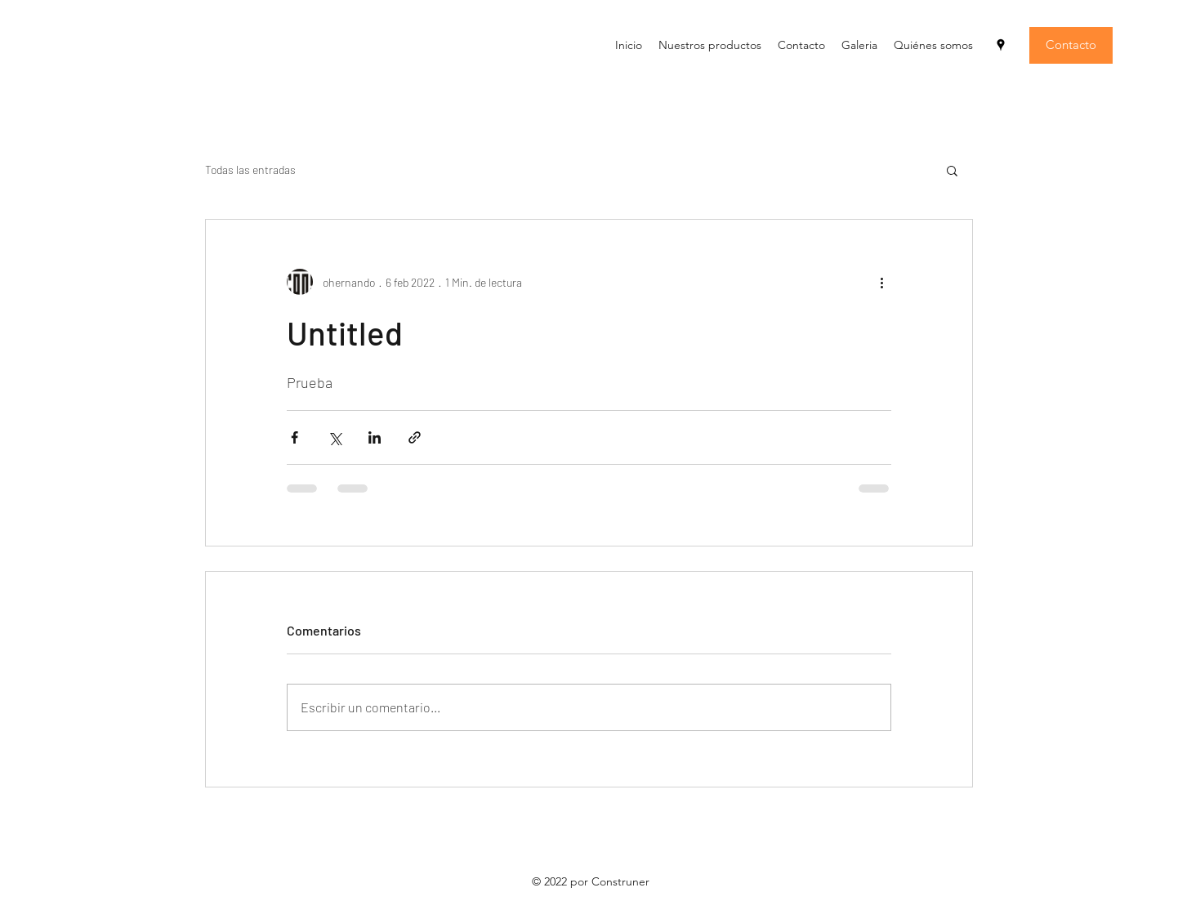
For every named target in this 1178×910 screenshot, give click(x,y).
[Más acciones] (881, 282)
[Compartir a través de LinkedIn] (374, 437)
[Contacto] (1071, 45)
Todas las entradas (250, 169)
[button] (952, 169)
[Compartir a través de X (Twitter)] (334, 437)
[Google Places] (1001, 45)
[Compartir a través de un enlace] (414, 437)
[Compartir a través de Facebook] (294, 437)
